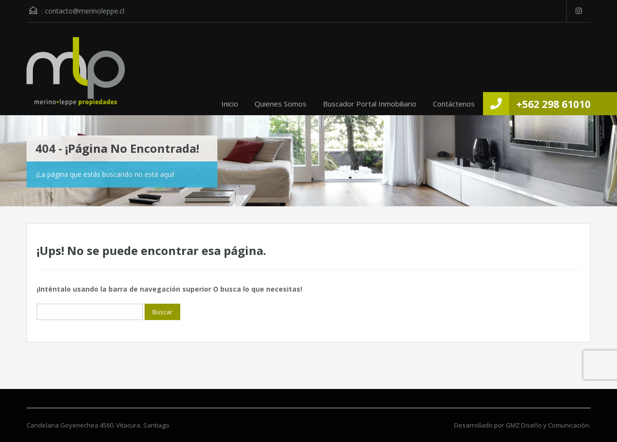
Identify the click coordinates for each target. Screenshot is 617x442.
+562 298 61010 (553, 104)
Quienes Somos (281, 103)
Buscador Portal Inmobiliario (369, 103)
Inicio (229, 103)
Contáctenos (454, 103)
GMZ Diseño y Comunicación (547, 425)
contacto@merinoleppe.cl (84, 10)
